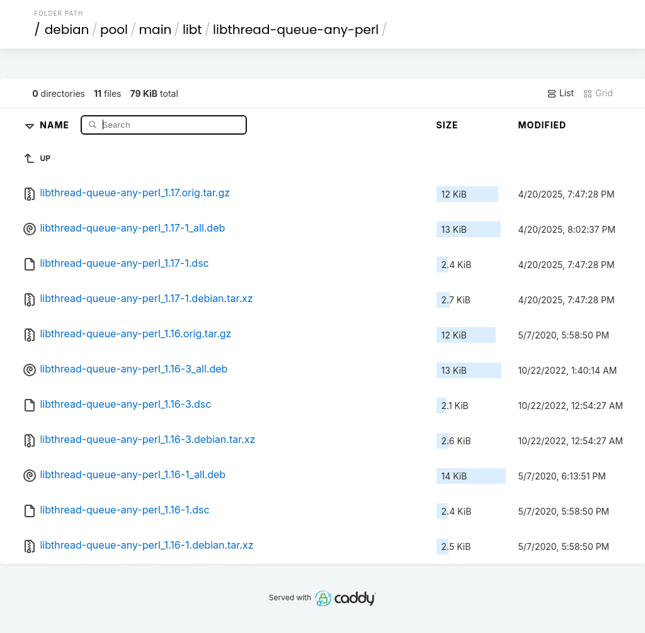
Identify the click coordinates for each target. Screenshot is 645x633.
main (155, 29)
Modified (542, 125)
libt (192, 29)
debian (67, 29)
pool (114, 29)
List (560, 93)
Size (448, 125)
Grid (598, 93)
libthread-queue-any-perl (296, 29)
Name (56, 124)
